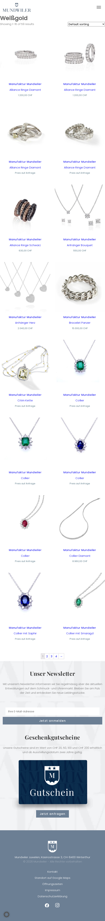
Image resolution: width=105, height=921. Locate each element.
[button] (6, 914)
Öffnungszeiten (52, 884)
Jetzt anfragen (52, 814)
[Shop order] (86, 24)
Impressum (52, 890)
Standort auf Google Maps (52, 878)
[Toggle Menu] (99, 7)
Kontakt (52, 872)
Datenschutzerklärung (52, 896)
